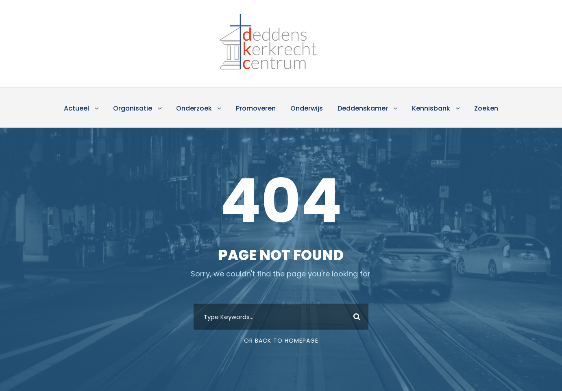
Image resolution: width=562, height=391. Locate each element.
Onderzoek (194, 108)
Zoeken (486, 108)
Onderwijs (306, 108)
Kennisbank (431, 108)
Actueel (76, 108)
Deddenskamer (363, 108)
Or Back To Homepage (281, 341)
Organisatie (132, 108)
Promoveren (256, 108)
